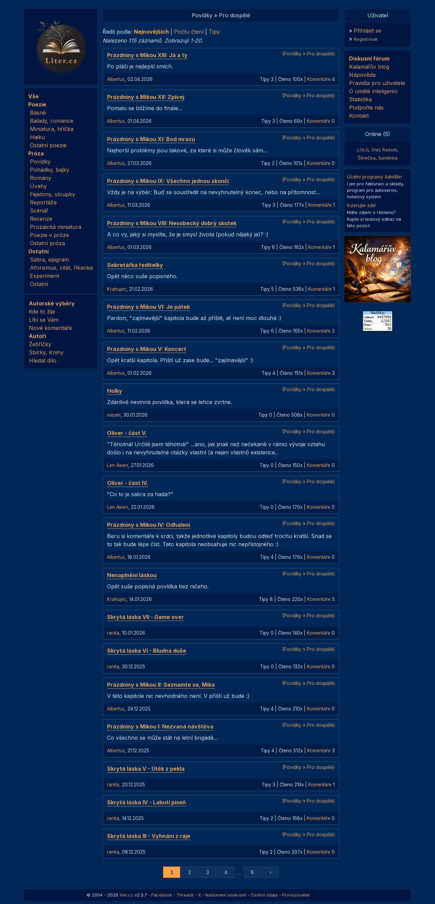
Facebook (161, 895)
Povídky (40, 161)
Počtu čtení (189, 31)
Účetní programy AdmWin (374, 177)
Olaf (375, 149)
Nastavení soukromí (225, 895)
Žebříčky (40, 344)
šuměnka (388, 158)
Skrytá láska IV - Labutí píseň (146, 802)
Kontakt (359, 115)
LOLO (362, 149)
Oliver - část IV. (127, 483)
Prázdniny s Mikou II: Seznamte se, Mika (161, 684)
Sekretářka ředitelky (135, 265)
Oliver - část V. (127, 433)
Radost (389, 149)
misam (114, 415)
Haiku (37, 137)
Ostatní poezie (48, 145)
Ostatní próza (47, 243)
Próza (36, 153)
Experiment (44, 275)
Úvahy (38, 186)
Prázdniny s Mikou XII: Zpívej (145, 97)
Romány (40, 177)
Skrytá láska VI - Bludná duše (146, 650)
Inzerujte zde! (361, 205)
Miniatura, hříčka (51, 128)
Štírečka (367, 158)
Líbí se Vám (43, 319)
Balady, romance (51, 120)
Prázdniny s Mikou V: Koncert (146, 349)
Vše (33, 96)
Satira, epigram (49, 259)
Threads (185, 895)
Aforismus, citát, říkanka (61, 267)
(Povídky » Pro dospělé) (308, 53)
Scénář (39, 210)
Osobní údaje (264, 895)
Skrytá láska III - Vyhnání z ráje (148, 836)
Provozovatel (296, 895)
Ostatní (38, 251)
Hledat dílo (42, 360)
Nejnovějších (151, 31)
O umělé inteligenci (373, 91)
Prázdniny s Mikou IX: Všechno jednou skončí (168, 181)
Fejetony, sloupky (52, 194)
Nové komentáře (50, 327)
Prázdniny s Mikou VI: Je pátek (148, 306)
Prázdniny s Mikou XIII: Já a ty (147, 55)
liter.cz (126, 895)
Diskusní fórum (369, 58)
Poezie (37, 104)
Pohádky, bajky (49, 169)
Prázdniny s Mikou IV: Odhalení (148, 524)
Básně (38, 112)
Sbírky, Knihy (46, 352)
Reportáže (43, 202)
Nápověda (362, 74)
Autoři (37, 336)
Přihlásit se (367, 30)
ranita (113, 633)
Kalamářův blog (369, 66)
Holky (114, 390)
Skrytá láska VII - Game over (145, 617)
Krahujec (116, 289)
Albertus (116, 79)
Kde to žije (42, 311)
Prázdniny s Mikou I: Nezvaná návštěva (160, 726)
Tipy (214, 31)
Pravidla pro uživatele (377, 83)
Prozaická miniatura (55, 226)
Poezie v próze (49, 235)
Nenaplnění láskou (132, 575)
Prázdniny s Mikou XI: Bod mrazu (151, 139)
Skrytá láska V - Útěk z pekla (146, 768)
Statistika (360, 99)
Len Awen (117, 465)
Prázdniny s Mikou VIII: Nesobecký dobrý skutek (172, 223)
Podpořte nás (366, 107)
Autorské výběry (52, 303)
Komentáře (319, 79)
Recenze (41, 218)
